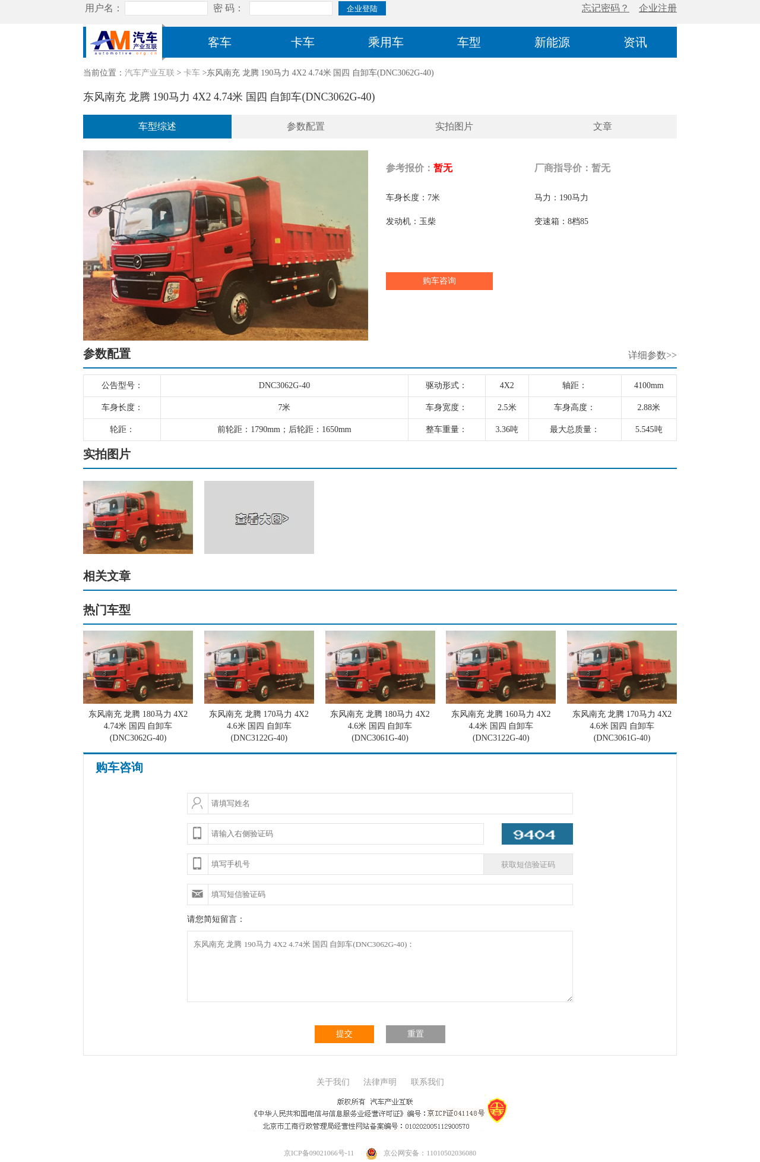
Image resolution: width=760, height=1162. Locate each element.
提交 (344, 1033)
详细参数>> (652, 355)
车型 (469, 42)
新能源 (552, 42)
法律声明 (380, 1082)
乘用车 (386, 42)
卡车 (303, 42)
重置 (415, 1033)
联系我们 (427, 1082)
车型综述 (157, 126)
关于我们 (333, 1082)
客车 (220, 42)
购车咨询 (439, 280)
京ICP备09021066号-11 (319, 1153)
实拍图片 (454, 126)
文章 (602, 126)
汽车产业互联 (150, 72)
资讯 (635, 42)
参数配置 (306, 126)
